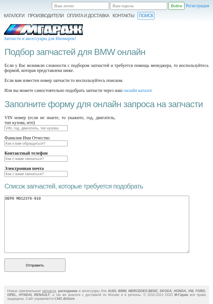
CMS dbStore (65, 299)
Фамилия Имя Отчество (27, 137)
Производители (46, 15)
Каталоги (14, 15)
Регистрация (197, 5)
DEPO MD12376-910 (96, 224)
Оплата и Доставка (88, 15)
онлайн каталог (138, 90)
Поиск (146, 15)
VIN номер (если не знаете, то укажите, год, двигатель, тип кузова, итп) (59, 120)
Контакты (123, 15)
